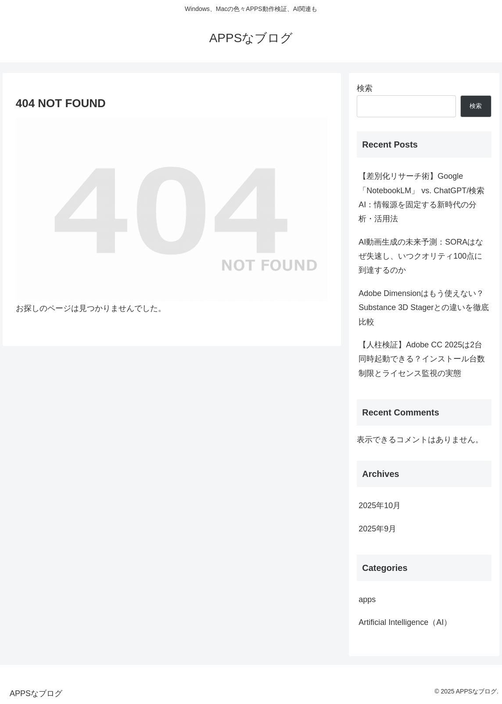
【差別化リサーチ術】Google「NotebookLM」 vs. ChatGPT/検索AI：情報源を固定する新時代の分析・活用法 (421, 197)
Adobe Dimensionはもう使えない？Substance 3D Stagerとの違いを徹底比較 (424, 307)
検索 (365, 88)
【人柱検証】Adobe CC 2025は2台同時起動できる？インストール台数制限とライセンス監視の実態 (422, 359)
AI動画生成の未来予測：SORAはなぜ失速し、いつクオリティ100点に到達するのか (421, 256)
